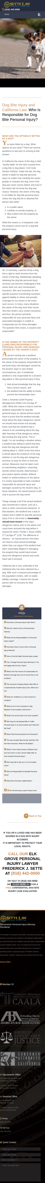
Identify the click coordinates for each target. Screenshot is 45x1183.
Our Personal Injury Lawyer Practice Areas (20, 790)
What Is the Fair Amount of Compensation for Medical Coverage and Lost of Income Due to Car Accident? (21, 674)
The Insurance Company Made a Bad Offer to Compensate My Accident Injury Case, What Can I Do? (21, 687)
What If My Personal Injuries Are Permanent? (21, 734)
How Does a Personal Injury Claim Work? (19, 622)
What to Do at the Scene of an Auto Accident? (21, 715)
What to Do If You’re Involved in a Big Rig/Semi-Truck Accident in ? (18, 708)
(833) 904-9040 (5, 1131)
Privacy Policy (5, 962)
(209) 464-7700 (12, 1108)
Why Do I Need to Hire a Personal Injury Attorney (19, 630)
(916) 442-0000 (25, 873)
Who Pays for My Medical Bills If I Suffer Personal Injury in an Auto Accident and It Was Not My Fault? (21, 724)
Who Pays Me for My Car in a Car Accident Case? (20, 763)
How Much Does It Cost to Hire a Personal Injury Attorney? (20, 648)
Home (7, 14)
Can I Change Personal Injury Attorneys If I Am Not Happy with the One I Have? (21, 663)
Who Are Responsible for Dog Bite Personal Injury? (20, 773)
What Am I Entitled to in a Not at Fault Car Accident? (20, 698)
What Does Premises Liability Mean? (18, 780)
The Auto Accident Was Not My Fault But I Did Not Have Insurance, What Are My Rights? (21, 741)
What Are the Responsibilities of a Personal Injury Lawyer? (20, 639)
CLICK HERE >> (21, 884)
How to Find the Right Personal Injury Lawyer (21, 656)
